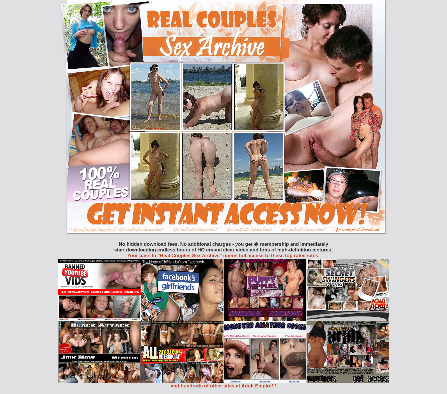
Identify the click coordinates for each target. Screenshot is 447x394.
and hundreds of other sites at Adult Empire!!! (224, 386)
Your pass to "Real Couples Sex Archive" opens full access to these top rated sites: (223, 255)
